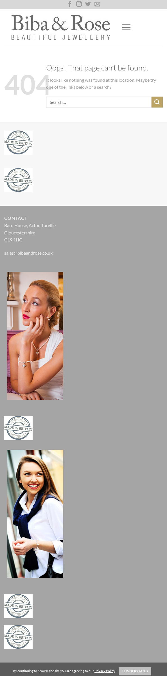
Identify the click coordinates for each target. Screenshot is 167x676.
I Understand (135, 671)
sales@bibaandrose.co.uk (28, 252)
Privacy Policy (104, 671)
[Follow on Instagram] (79, 4)
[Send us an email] (97, 4)
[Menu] (126, 27)
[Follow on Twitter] (88, 4)
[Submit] (157, 102)
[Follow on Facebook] (70, 4)
